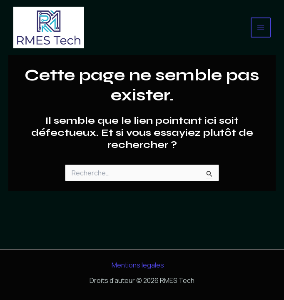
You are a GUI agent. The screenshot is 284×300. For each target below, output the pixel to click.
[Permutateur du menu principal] (261, 28)
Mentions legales (138, 265)
